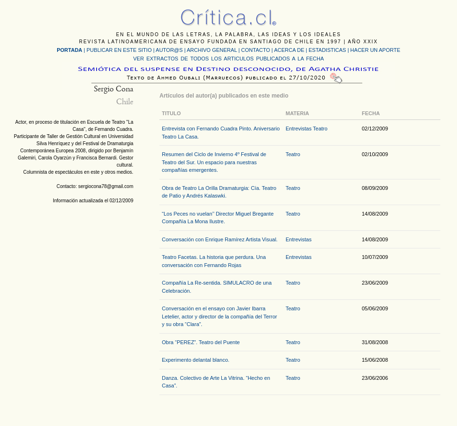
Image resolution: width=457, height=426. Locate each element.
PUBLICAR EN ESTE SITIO (119, 50)
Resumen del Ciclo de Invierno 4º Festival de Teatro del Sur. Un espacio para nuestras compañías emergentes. (214, 162)
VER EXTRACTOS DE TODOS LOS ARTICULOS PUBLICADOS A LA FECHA (228, 58)
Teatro (320, 128)
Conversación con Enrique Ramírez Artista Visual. (220, 239)
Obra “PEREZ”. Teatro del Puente (201, 342)
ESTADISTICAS (327, 50)
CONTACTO (255, 50)
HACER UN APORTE (375, 50)
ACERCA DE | (291, 50)
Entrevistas (298, 128)
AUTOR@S (170, 50)
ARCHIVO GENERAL (212, 50)
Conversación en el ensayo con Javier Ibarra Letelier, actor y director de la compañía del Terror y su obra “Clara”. (219, 316)
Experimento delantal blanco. (195, 360)
